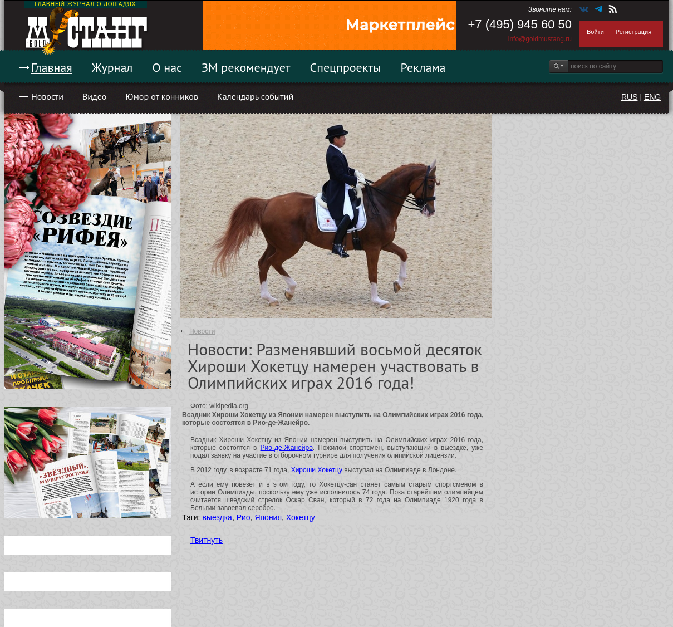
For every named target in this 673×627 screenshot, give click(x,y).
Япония (268, 517)
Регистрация (633, 31)
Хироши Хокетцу (316, 470)
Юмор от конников (161, 96)
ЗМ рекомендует (246, 67)
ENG (652, 96)
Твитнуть (206, 540)
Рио (243, 517)
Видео (94, 96)
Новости (47, 96)
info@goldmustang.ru (540, 39)
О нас (167, 67)
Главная (51, 67)
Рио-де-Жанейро (287, 448)
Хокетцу (300, 517)
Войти (595, 31)
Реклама (423, 67)
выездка (217, 517)
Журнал (112, 67)
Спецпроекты (345, 67)
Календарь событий (255, 96)
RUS (629, 96)
